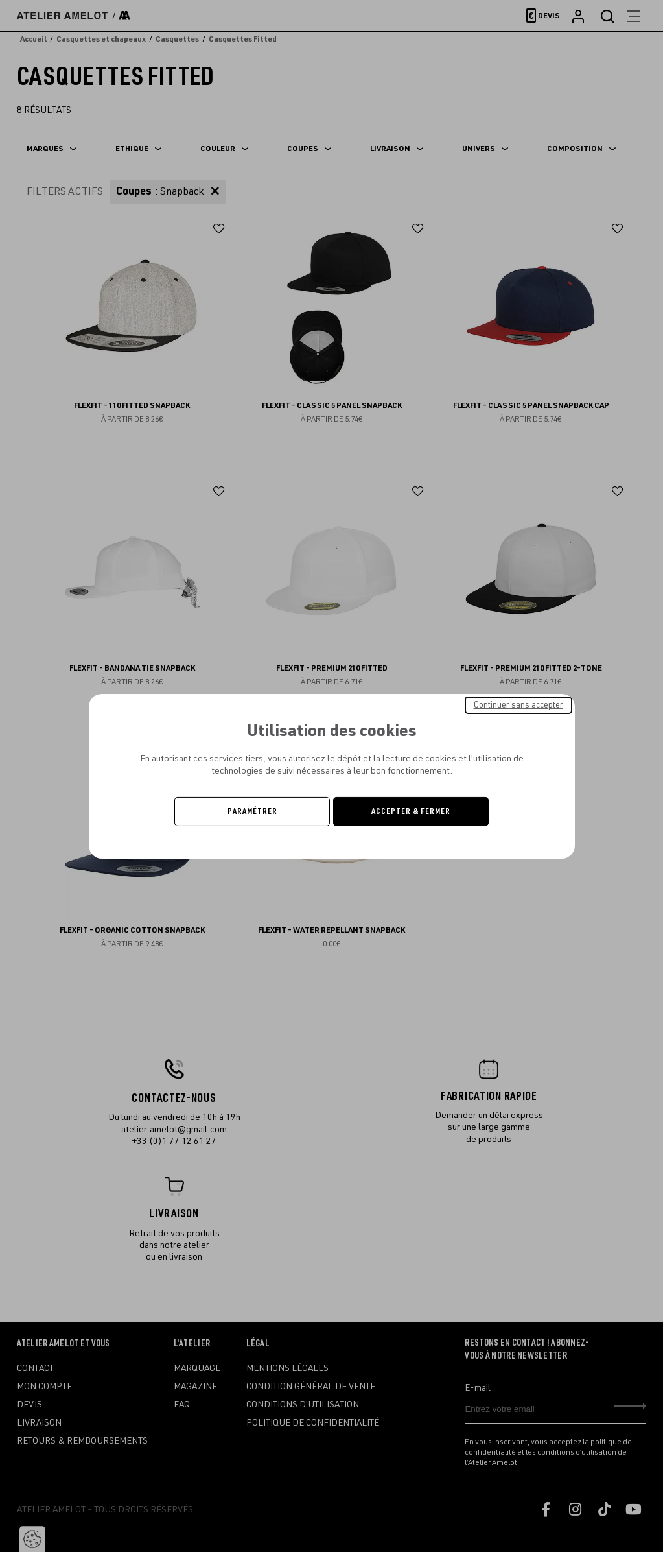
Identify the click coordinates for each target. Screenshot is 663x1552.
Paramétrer (252, 811)
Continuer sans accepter (518, 704)
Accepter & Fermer (410, 811)
